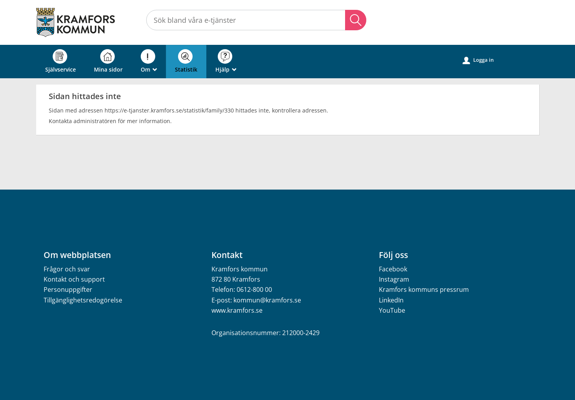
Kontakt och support (74, 279)
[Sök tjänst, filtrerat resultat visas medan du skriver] (256, 20)
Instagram (394, 279)
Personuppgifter (68, 289)
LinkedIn (391, 300)
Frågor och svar (67, 269)
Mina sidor (108, 61)
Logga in (478, 60)
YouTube (392, 310)
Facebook (393, 269)
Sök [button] (355, 20)
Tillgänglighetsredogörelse (83, 300)
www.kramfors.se (237, 310)
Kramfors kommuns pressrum (424, 289)
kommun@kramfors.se (267, 300)
